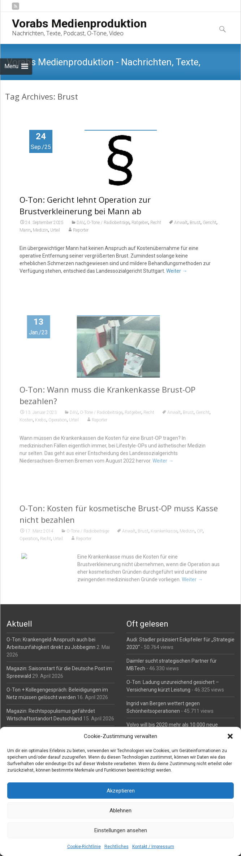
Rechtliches (116, 846)
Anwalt (181, 222)
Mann (25, 230)
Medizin (40, 230)
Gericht (209, 222)
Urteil (55, 230)
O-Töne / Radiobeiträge (108, 222)
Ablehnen (120, 810)
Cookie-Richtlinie (84, 846)
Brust (195, 222)
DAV (81, 222)
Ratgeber (140, 222)
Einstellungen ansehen (120, 830)
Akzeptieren (121, 790)
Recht (155, 222)
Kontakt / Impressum (153, 846)
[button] (230, 736)
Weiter (176, 271)
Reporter (81, 230)
